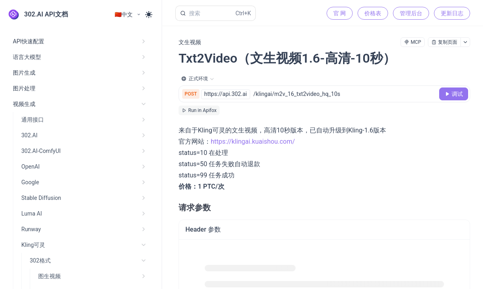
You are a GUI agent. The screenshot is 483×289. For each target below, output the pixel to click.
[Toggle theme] (148, 14)
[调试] (453, 94)
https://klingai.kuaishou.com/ (253, 141)
